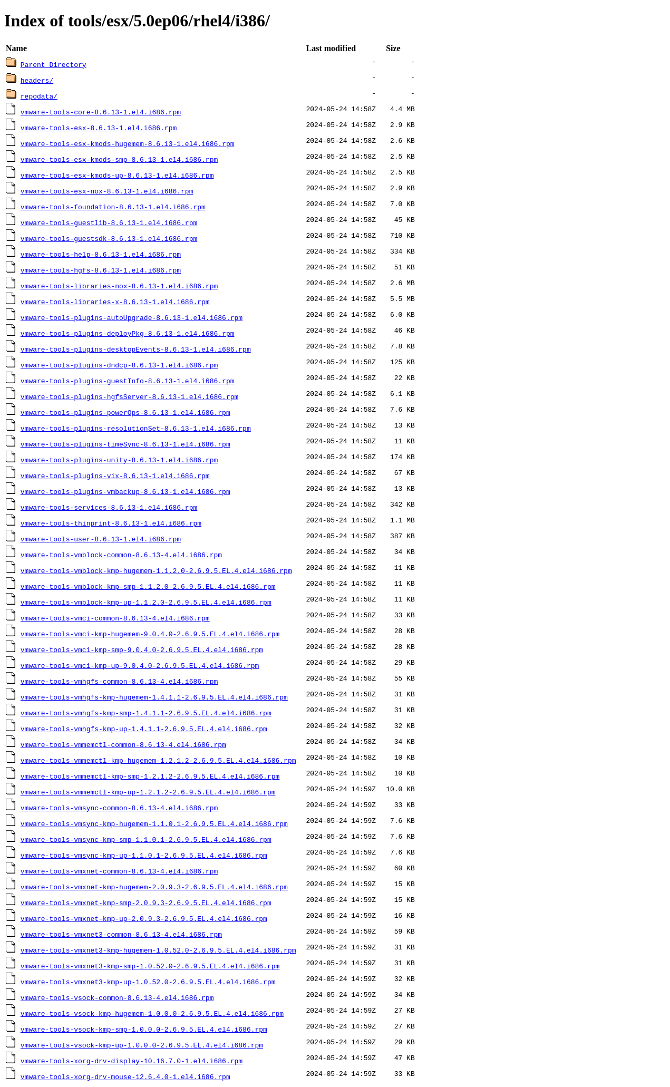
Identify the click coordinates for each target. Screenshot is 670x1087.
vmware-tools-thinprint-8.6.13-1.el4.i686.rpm (111, 523)
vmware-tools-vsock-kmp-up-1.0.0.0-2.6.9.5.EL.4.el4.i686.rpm (142, 1045)
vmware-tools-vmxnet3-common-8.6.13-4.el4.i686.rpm (121, 934)
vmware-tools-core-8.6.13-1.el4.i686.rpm (101, 112)
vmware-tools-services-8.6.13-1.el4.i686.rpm (109, 507)
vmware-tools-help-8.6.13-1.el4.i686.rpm (101, 254)
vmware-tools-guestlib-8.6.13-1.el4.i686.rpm (109, 222)
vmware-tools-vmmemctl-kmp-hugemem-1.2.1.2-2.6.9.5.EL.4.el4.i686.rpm (158, 760)
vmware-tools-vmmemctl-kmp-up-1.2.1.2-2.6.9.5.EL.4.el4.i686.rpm (148, 792)
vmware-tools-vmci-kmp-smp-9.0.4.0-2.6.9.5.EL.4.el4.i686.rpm (142, 649)
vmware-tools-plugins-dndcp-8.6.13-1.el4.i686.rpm (119, 365)
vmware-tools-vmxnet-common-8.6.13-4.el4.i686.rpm (119, 871)
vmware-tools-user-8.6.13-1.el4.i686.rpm (101, 539)
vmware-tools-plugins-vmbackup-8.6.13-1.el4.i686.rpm (125, 491)
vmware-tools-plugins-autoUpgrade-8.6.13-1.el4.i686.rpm (131, 317)
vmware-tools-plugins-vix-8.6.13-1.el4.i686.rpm (115, 475)
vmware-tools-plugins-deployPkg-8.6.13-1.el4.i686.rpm (128, 333)
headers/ (37, 80)
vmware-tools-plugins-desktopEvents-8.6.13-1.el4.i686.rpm (136, 349)
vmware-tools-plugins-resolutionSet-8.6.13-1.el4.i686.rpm (136, 428)
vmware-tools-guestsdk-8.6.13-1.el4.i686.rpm (109, 238)
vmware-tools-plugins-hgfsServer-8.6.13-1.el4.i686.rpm (129, 396)
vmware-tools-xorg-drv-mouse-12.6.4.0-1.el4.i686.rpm (125, 1076)
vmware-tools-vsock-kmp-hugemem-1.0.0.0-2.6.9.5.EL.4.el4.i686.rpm (152, 1013)
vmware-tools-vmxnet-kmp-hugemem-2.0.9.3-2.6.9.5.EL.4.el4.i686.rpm (154, 886)
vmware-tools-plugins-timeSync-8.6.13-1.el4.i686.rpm (125, 444)
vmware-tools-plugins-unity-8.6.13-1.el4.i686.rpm (119, 459)
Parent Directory (53, 64)
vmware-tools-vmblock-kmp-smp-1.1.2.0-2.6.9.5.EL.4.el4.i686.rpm (148, 586)
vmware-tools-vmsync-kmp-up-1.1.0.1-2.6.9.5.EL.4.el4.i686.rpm (144, 855)
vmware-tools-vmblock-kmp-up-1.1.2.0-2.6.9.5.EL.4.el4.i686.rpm (146, 602)
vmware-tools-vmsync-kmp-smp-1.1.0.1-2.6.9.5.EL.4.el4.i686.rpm (146, 839)
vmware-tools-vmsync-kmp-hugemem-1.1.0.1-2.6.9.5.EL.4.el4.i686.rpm (154, 823)
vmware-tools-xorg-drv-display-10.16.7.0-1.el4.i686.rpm (131, 1060)
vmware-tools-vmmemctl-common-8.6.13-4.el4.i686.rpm (123, 744)
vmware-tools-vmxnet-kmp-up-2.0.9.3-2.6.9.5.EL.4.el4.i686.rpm (144, 918)
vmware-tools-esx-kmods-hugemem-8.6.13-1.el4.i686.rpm (128, 143)
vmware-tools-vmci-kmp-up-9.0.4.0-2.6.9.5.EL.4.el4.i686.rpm (140, 665)
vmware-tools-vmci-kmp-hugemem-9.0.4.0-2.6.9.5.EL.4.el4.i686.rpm (150, 633)
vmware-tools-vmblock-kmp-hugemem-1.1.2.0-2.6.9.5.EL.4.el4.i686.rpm (156, 570)
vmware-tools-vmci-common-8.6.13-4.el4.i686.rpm (115, 618)
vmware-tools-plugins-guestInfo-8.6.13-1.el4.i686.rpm (128, 380)
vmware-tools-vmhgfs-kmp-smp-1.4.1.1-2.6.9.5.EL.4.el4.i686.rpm (146, 712)
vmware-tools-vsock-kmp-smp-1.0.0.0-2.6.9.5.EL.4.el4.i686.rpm (144, 1029)
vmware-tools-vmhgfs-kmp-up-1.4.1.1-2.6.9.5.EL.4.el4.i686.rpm (144, 728)
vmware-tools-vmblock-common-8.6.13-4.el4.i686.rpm (121, 554)
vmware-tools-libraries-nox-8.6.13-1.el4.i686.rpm (119, 285)
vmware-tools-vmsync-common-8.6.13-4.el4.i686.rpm (119, 807)
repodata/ (39, 96)
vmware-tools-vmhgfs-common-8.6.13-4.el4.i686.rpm (119, 681)
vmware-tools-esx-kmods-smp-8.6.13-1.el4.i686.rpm (119, 159)
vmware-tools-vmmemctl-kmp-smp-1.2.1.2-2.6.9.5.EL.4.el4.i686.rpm (150, 776)
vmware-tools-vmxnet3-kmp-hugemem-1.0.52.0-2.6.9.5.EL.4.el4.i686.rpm (158, 950)
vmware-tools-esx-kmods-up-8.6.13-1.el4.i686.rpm (117, 175)
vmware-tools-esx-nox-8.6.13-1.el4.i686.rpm (107, 191)
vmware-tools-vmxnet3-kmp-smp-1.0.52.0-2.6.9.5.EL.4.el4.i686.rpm (150, 965)
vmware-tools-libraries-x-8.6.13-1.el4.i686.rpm (115, 301)
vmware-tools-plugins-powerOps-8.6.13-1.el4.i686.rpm (125, 412)
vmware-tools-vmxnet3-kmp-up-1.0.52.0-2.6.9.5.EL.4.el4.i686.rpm (148, 981)
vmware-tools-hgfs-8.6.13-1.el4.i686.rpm (101, 270)
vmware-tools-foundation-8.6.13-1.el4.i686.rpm (113, 206)
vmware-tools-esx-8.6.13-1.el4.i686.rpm (99, 127)
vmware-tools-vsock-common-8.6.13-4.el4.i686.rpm (117, 997)
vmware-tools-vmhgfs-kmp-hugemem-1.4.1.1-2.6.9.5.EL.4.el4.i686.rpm (154, 697)
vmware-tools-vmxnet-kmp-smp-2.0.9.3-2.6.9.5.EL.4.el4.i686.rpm (146, 902)
